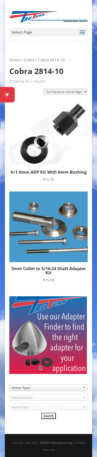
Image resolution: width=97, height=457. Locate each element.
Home (14, 59)
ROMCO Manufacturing (56, 443)
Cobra (29, 59)
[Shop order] (65, 91)
